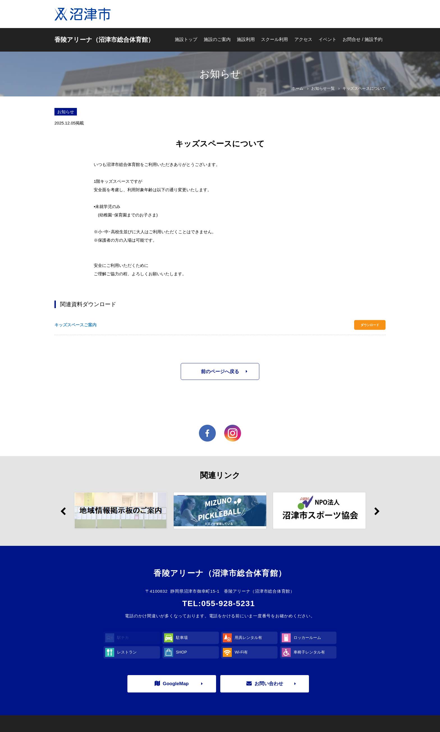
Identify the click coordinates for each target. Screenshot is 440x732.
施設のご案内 (217, 39)
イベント (327, 39)
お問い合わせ (264, 683)
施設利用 (246, 39)
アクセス (303, 39)
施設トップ (186, 39)
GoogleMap (172, 683)
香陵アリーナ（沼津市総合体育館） (104, 39)
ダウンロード (370, 325)
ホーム (297, 88)
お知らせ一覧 (323, 88)
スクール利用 (274, 39)
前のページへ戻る (220, 371)
